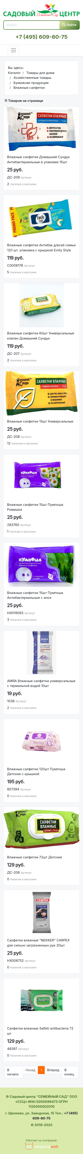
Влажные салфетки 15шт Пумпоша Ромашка (35, 507)
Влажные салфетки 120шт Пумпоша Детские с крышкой (36, 771)
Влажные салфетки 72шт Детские (34, 857)
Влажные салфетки (28, 87)
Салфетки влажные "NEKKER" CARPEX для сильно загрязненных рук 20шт (38, 942)
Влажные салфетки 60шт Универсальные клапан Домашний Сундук (40, 335)
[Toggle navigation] (13, 50)
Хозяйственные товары (31, 78)
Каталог (14, 73)
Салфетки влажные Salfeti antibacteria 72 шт (40, 1031)
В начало (13, 1072)
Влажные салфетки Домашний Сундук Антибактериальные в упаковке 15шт (38, 159)
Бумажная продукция (30, 83)
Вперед (53, 1070)
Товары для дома (39, 73)
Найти (69, 25)
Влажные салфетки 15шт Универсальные (40, 421)
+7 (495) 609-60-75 (41, 37)
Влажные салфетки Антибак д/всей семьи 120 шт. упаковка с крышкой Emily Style (41, 247)
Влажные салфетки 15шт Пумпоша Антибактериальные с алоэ (35, 595)
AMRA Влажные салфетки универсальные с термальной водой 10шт (41, 683)
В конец (69, 1072)
